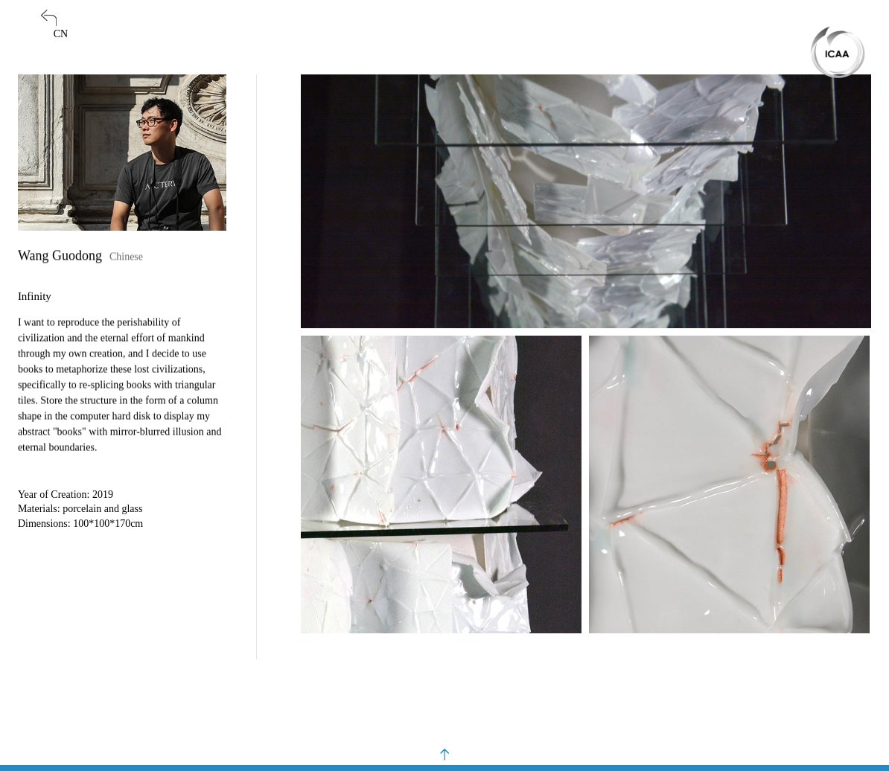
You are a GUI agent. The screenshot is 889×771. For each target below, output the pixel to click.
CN (61, 33)
